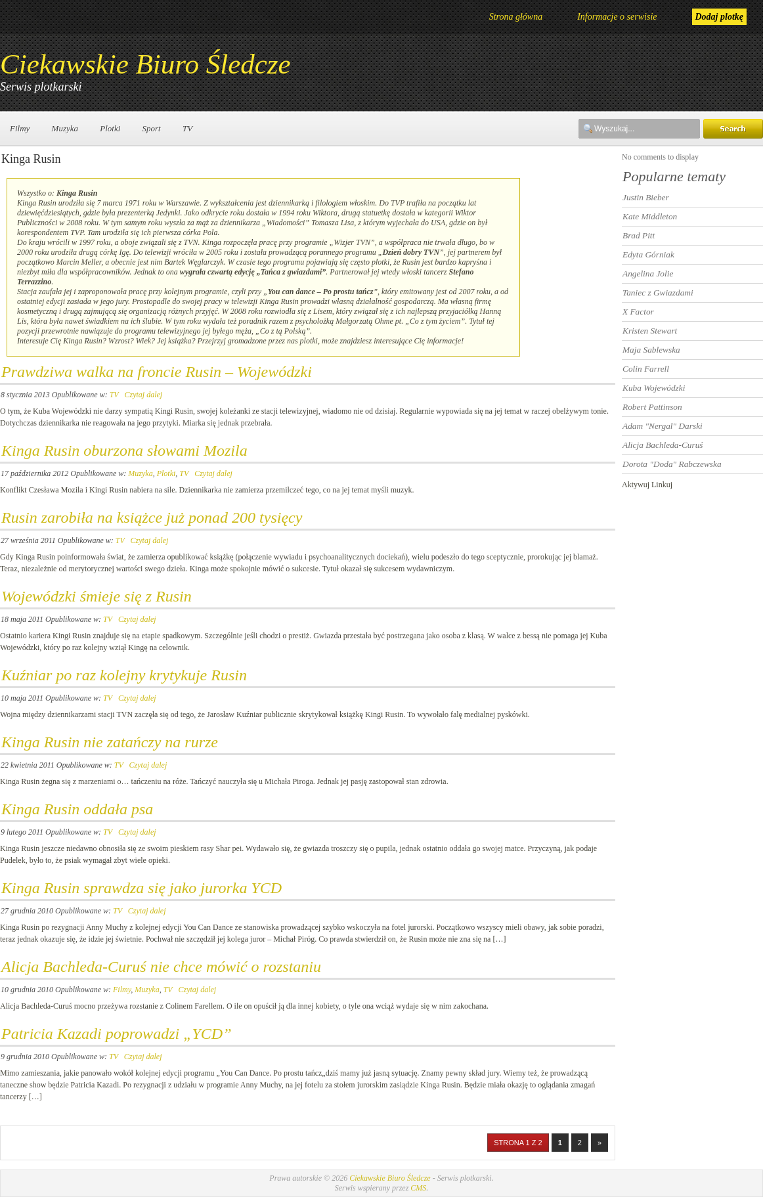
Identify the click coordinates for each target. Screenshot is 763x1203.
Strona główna (516, 17)
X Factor (638, 312)
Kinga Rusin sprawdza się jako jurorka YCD (141, 887)
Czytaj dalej (143, 394)
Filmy (20, 128)
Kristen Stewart (649, 331)
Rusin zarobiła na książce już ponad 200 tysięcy (151, 517)
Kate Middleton (649, 216)
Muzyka (65, 128)
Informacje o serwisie (617, 17)
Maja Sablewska (651, 350)
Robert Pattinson (652, 407)
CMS (418, 1187)
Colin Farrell (645, 369)
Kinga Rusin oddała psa (77, 809)
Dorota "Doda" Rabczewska (672, 464)
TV (187, 128)
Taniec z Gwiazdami (657, 292)
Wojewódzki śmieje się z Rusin (96, 596)
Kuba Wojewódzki (653, 388)
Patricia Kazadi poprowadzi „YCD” (116, 1033)
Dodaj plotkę (719, 17)
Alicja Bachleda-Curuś (662, 445)
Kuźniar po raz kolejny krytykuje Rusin (124, 675)
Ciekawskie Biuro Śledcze (145, 64)
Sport (151, 128)
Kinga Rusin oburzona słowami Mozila (124, 450)
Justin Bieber (645, 197)
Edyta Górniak (648, 254)
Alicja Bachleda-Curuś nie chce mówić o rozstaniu (161, 966)
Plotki (110, 128)
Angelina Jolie (647, 273)
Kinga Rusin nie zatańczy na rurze (109, 742)
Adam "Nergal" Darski (662, 426)
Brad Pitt (638, 235)
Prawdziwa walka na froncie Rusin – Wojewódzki (156, 371)
